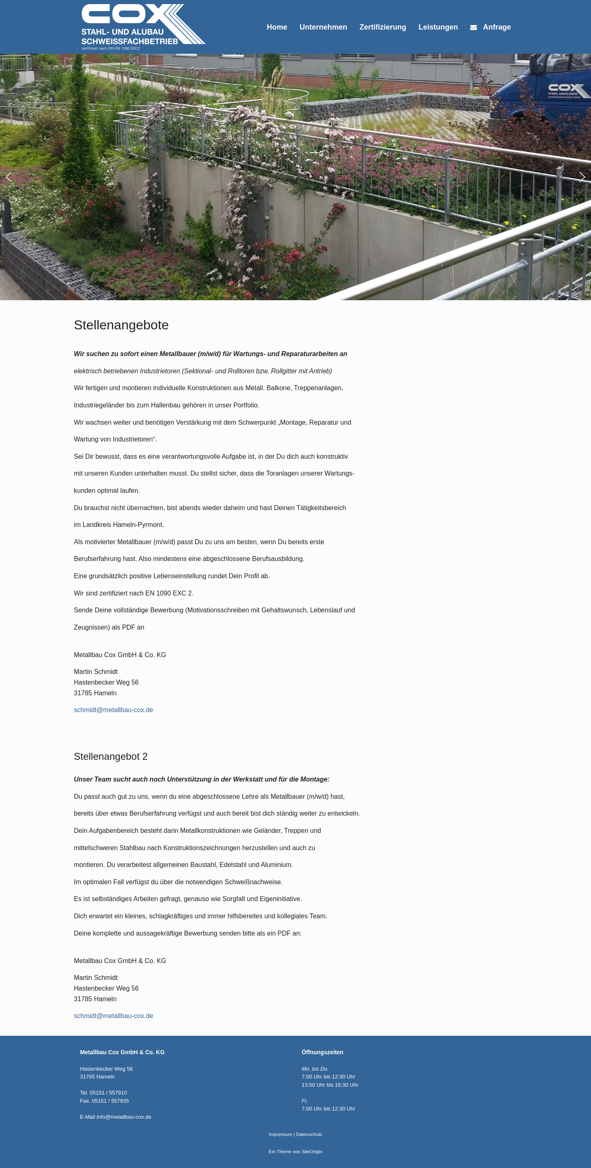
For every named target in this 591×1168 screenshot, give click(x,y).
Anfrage (490, 27)
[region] (295, 177)
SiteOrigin (312, 1151)
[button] (8, 177)
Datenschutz (309, 1134)
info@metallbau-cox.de (123, 1117)
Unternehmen (323, 27)
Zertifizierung (383, 27)
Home (277, 27)
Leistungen (438, 27)
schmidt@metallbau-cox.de (113, 709)
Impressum (280, 1134)
